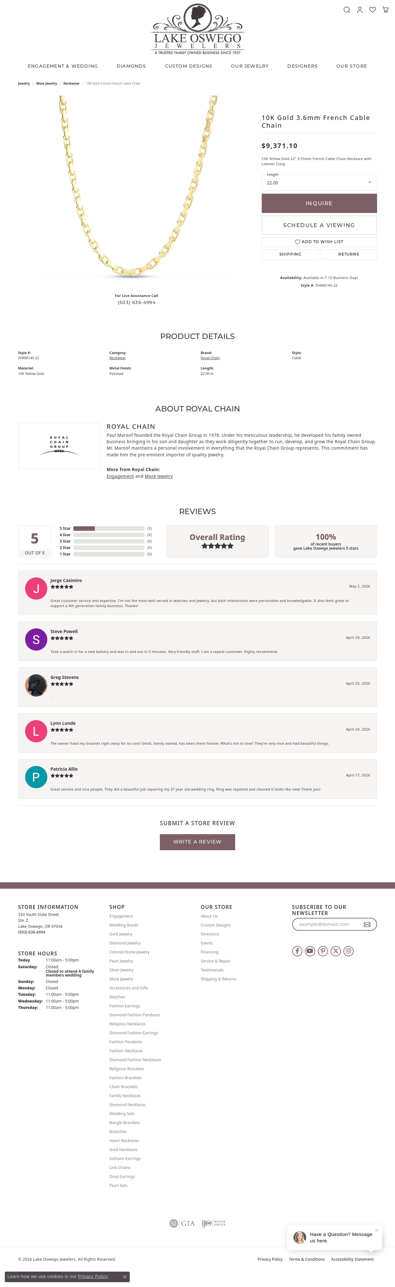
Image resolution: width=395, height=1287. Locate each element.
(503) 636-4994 (137, 302)
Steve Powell (64, 631)
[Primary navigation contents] (197, 64)
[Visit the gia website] (182, 1223)
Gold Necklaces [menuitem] (123, 1149)
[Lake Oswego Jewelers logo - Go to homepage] (198, 28)
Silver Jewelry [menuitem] (122, 970)
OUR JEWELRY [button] (250, 66)
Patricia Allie (64, 769)
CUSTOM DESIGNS (189, 66)
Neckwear (71, 83)
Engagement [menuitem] (121, 916)
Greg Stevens (65, 677)
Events (207, 943)
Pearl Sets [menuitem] (119, 1185)
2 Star (65, 547)
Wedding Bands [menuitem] (124, 925)
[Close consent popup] (125, 1277)
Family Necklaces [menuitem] (125, 1095)
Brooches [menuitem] (118, 1131)
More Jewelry (46, 83)
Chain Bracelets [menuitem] (124, 1086)
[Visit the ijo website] (214, 1223)
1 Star (65, 554)
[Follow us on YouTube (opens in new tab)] (310, 951)
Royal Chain (210, 357)
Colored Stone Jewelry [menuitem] (130, 952)
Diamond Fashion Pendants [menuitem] (135, 1015)
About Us (209, 916)
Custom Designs (216, 925)
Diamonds (131, 66)
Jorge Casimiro (66, 580)
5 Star (65, 528)
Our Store (351, 66)
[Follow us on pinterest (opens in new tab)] (323, 951)
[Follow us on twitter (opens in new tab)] (336, 951)
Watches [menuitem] (117, 997)
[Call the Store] (31, 932)
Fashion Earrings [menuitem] (125, 1006)
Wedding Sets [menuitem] (122, 1113)
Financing (210, 952)
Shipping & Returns (218, 979)
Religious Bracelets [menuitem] (127, 1068)
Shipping (290, 255)
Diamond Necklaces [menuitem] (128, 1104)
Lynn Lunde (63, 723)
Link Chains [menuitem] (120, 1167)
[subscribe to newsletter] (367, 924)
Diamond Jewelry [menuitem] (125, 943)
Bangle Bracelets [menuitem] (125, 1122)
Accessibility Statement (352, 1259)
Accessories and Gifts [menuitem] (129, 988)
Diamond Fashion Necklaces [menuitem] (135, 1060)
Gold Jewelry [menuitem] (121, 934)
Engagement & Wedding (63, 66)
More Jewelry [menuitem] (121, 979)
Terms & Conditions (307, 1259)
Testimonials (212, 970)
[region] (137, 192)
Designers (302, 66)
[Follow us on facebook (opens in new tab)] (297, 951)
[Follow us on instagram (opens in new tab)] (348, 951)
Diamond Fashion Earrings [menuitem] (134, 1033)
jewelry (24, 83)
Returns (348, 255)
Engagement (120, 476)
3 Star (65, 541)
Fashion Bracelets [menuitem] (126, 1077)
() (149, 528)
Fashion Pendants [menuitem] (126, 1042)
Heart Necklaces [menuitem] (124, 1140)
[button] (347, 9)
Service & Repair (216, 961)
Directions (210, 934)
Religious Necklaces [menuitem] (128, 1024)
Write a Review (197, 842)
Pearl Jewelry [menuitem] (121, 961)
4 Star (65, 535)
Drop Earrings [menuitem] (122, 1176)
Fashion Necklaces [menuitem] (126, 1051)
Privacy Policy (270, 1259)
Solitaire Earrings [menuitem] (125, 1158)
